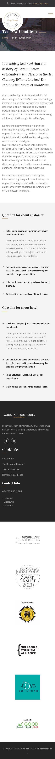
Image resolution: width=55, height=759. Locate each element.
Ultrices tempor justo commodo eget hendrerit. (26, 325)
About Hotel (8, 458)
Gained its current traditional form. (25, 294)
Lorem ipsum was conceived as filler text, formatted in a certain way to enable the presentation (26, 270)
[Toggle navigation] (50, 13)
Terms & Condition (21, 37)
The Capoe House (10, 469)
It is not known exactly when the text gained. (26, 284)
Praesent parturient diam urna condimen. (22, 376)
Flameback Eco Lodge (12, 474)
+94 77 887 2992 (40, 3)
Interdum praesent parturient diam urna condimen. (25, 232)
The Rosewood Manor (13, 464)
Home (5, 37)
